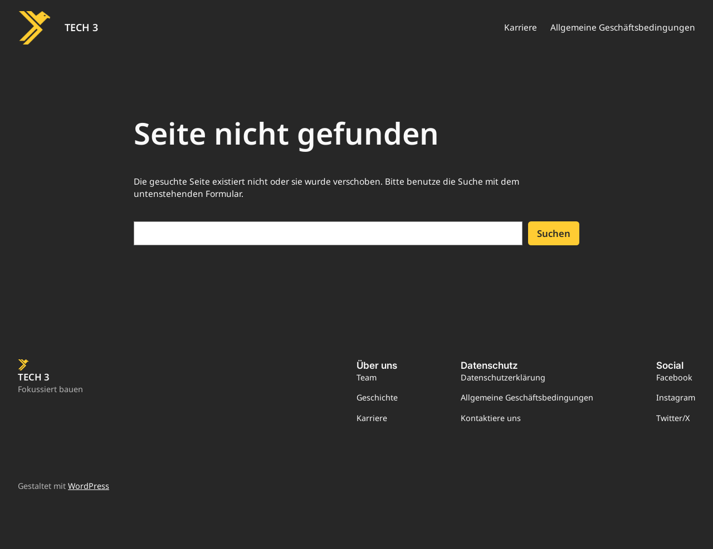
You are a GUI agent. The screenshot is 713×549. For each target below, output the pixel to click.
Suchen (553, 233)
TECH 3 (81, 27)
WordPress (88, 486)
